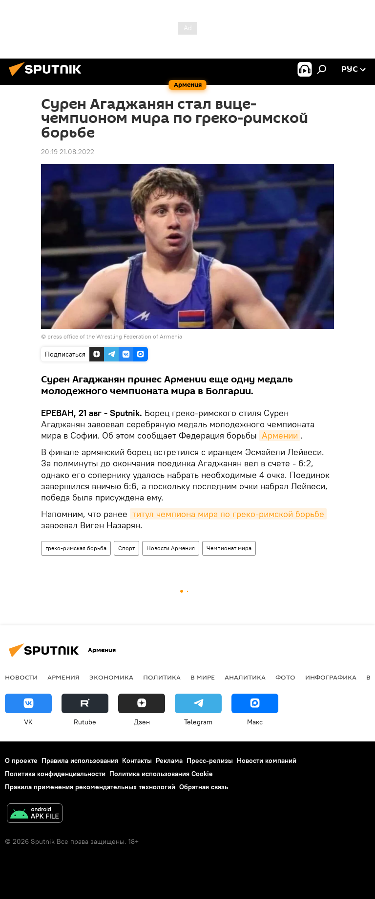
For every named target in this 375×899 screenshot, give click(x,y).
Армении (280, 435)
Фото (285, 677)
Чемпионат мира (229, 548)
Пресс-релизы (210, 760)
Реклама (169, 760)
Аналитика (245, 677)
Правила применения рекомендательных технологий (90, 786)
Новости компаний (266, 760)
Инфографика (330, 677)
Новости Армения (170, 548)
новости (21, 677)
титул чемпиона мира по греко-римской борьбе (228, 513)
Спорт (126, 548)
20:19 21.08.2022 (67, 151)
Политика (162, 677)
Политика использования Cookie (161, 773)
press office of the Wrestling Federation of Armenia (114, 336)
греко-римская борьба (75, 548)
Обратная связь (203, 786)
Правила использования (80, 760)
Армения (63, 677)
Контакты (137, 760)
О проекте (21, 760)
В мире (202, 677)
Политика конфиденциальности (55, 773)
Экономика (111, 677)
